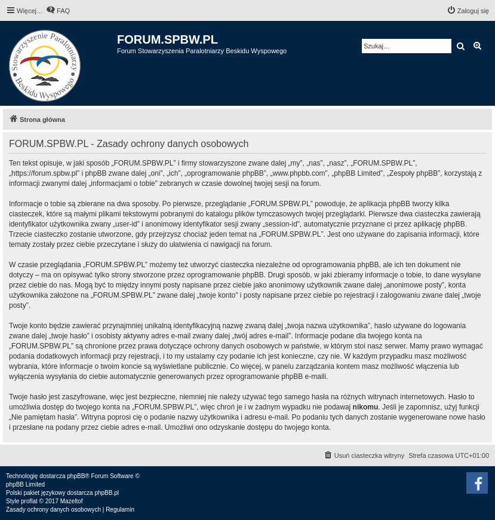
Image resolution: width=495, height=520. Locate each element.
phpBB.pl (106, 493)
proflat (29, 501)
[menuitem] (58, 11)
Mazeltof (71, 501)
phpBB (76, 476)
